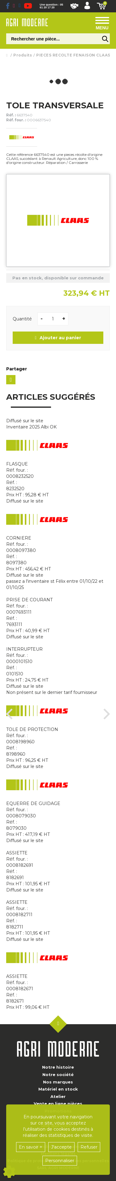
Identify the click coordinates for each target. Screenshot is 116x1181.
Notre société (58, 1074)
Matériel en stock (58, 1089)
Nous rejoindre (74, 6)
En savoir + (30, 1147)
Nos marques (58, 1081)
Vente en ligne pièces (58, 1103)
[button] (87, 6)
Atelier (58, 1096)
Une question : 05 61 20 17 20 (51, 6)
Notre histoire (58, 1067)
